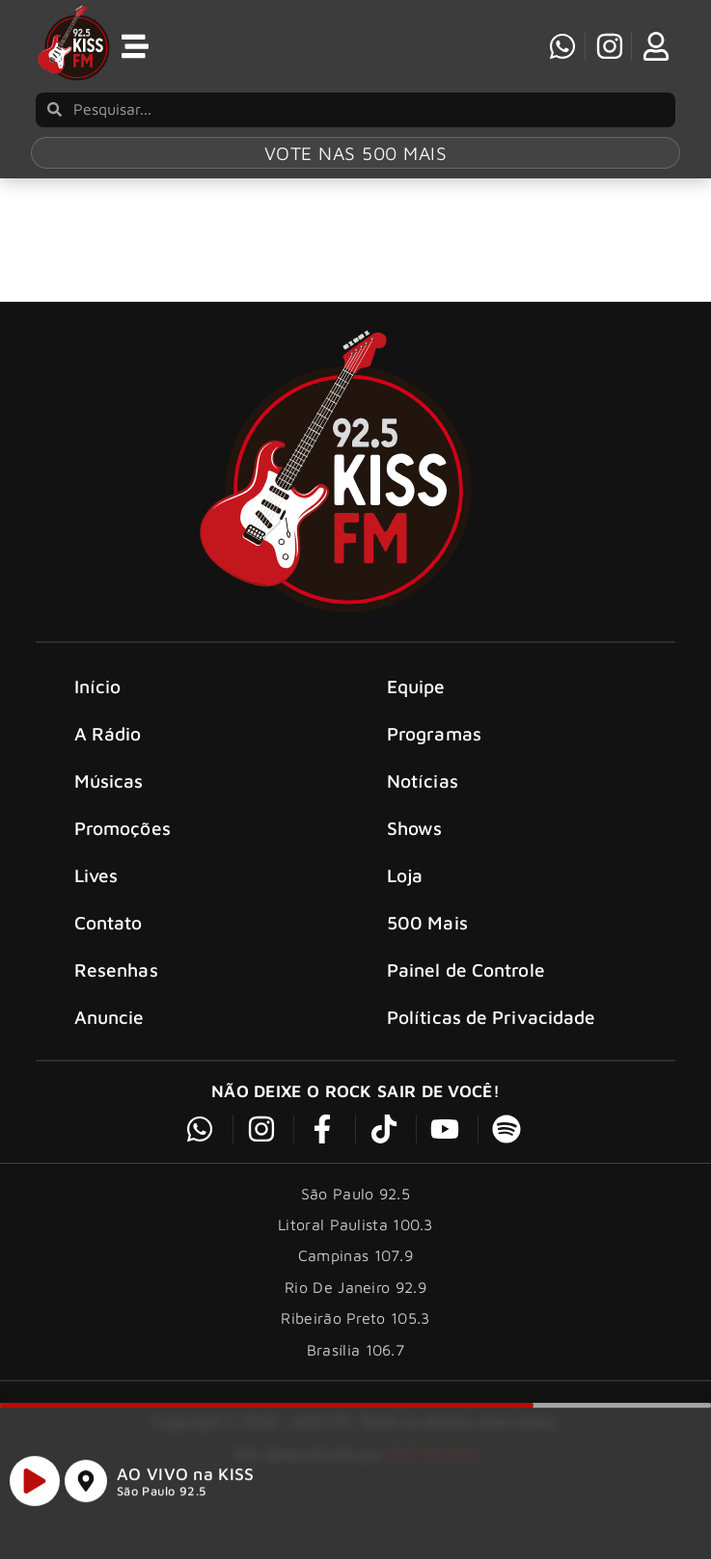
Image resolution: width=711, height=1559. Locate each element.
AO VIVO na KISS (186, 1482)
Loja (405, 919)
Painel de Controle (466, 1014)
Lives (96, 919)
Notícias (422, 825)
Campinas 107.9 (355, 1299)
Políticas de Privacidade (491, 1061)
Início (98, 730)
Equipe (416, 730)
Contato (108, 966)
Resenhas (116, 1014)
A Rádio (108, 777)
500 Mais (427, 966)
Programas (434, 777)
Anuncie (109, 1061)
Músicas (109, 825)
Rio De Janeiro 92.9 (355, 1331)
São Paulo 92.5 (161, 1499)
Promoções (122, 872)
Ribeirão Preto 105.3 (355, 1362)
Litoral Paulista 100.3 (355, 1268)
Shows (415, 872)
